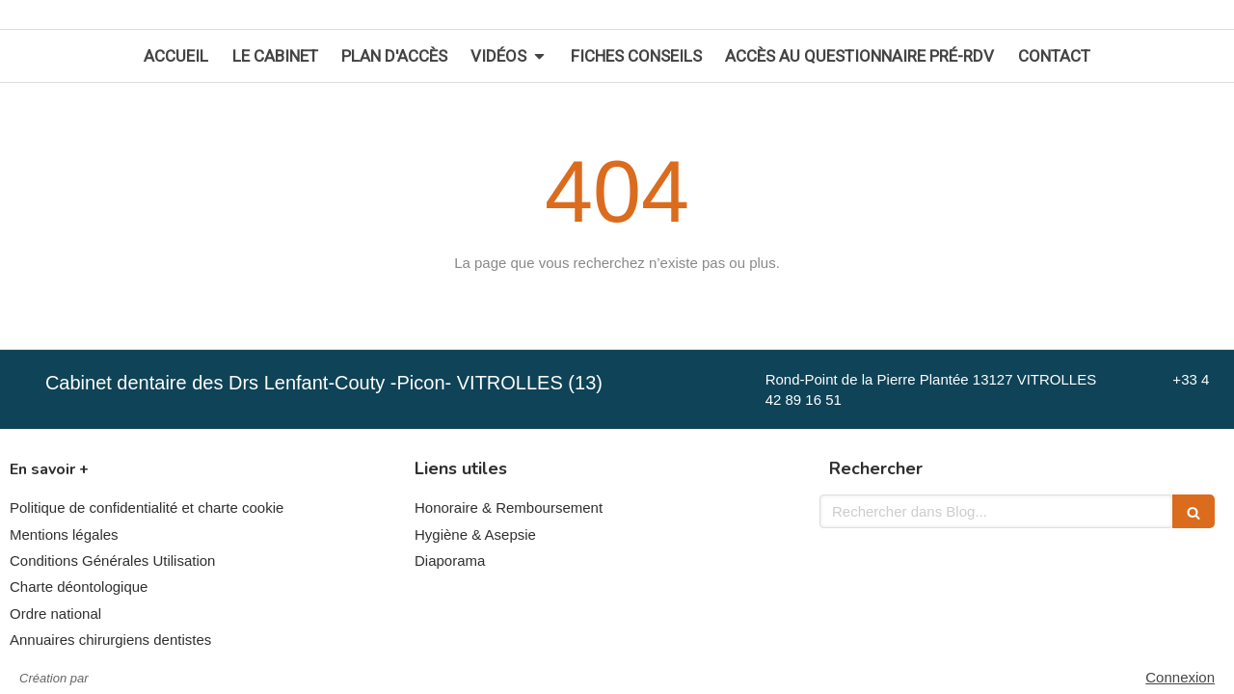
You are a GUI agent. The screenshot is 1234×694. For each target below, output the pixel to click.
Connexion (1180, 677)
